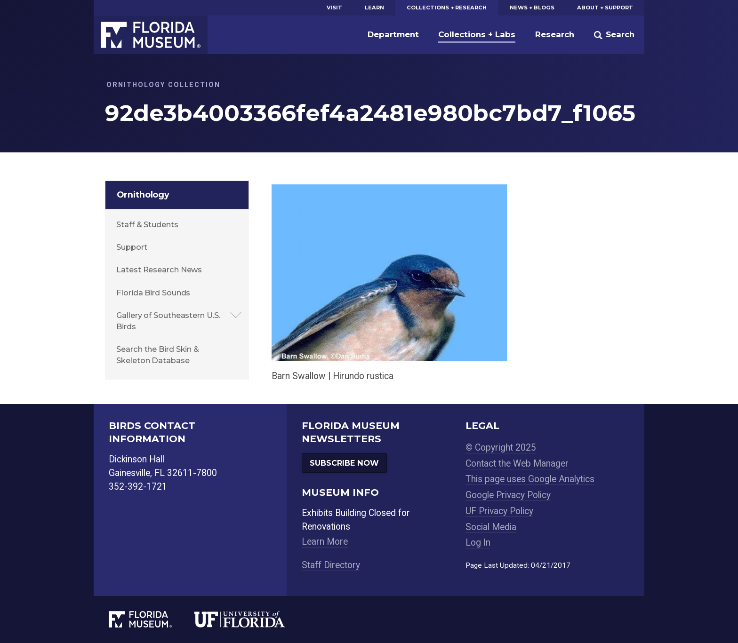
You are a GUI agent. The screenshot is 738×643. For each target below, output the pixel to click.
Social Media (490, 527)
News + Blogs (532, 7)
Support (131, 247)
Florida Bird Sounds (153, 292)
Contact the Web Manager (517, 463)
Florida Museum (151, 35)
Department (393, 34)
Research (554, 34)
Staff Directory (331, 565)
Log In (477, 542)
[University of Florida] (250, 619)
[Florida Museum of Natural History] (151, 619)
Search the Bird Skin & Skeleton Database (157, 354)
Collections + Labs (476, 34)
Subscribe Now (344, 463)
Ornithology (143, 194)
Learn (374, 7)
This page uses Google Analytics (529, 479)
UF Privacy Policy (499, 511)
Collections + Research (447, 7)
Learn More (325, 541)
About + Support (605, 7)
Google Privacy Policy (508, 495)
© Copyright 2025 (500, 447)
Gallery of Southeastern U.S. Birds (168, 320)
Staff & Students (147, 224)
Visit (334, 7)
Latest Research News (159, 269)
